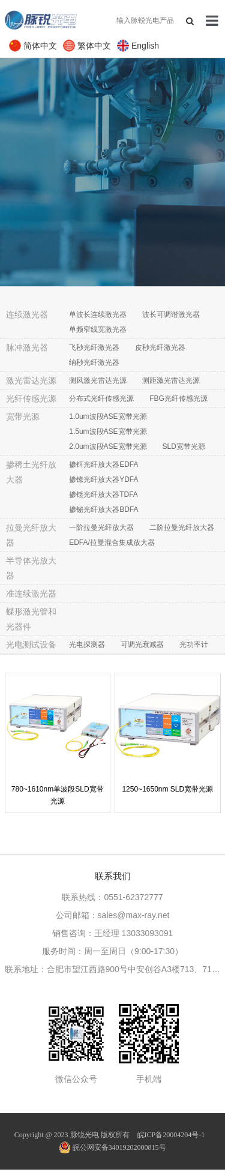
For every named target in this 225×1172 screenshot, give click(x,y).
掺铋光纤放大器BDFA (103, 509)
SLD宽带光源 (184, 446)
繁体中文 (94, 45)
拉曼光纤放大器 (31, 535)
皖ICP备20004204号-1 (171, 1135)
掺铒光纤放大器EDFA (103, 464)
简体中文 (40, 45)
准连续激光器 (31, 593)
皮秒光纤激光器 (160, 347)
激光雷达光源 (31, 380)
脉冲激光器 (27, 347)
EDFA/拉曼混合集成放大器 (112, 542)
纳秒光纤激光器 (94, 362)
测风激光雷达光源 (98, 380)
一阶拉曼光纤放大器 (101, 527)
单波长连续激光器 (98, 314)
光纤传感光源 (31, 398)
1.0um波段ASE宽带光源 (107, 416)
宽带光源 (23, 416)
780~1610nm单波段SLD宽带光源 (57, 795)
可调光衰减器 (142, 644)
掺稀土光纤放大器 (31, 472)
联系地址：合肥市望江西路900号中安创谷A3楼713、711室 (113, 969)
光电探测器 (87, 644)
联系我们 (113, 876)
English (145, 45)
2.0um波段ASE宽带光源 (107, 446)
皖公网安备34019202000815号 (112, 1147)
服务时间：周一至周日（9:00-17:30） (112, 951)
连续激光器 (27, 314)
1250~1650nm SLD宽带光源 (167, 789)
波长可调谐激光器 (171, 314)
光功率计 (193, 644)
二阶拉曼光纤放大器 (181, 527)
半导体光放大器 (31, 568)
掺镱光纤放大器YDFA (103, 479)
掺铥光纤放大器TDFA (103, 494)
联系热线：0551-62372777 (112, 897)
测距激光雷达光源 (171, 380)
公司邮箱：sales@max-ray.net (113, 915)
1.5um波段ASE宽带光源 (107, 431)
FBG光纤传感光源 (178, 398)
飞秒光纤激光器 (94, 347)
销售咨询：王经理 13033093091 (112, 933)
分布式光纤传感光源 (101, 398)
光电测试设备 (31, 644)
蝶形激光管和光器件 (31, 619)
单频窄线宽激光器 (98, 329)
